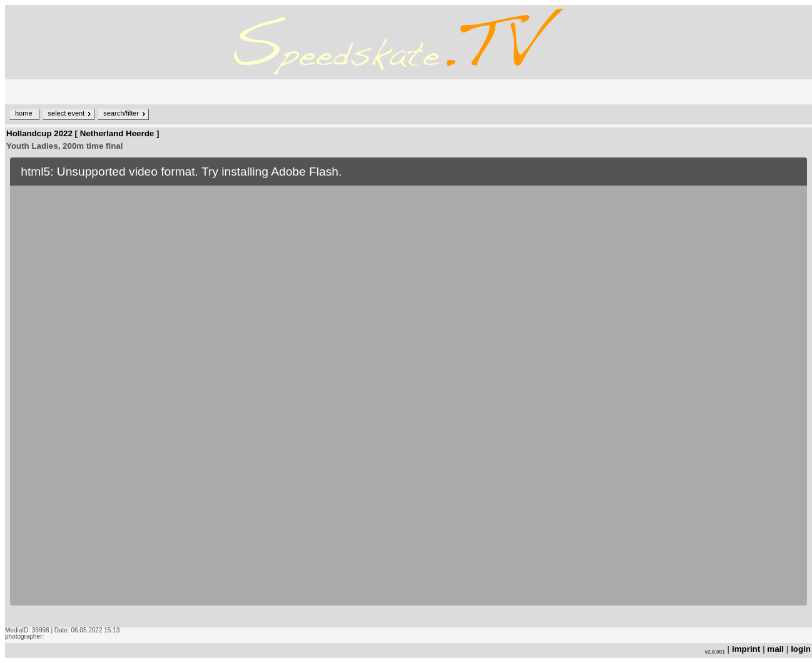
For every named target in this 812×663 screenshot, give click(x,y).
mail (775, 649)
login (801, 649)
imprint (746, 649)
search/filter (121, 113)
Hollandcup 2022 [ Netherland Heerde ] (82, 133)
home (24, 113)
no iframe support (408, 389)
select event (66, 113)
